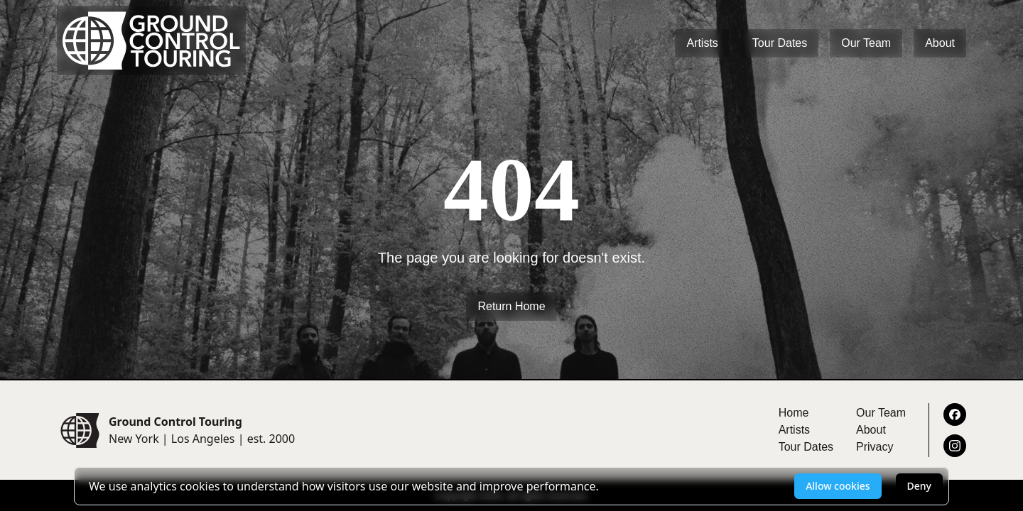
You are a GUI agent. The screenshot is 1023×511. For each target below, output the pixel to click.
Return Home (511, 306)
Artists (702, 43)
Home (794, 413)
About (940, 43)
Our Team (866, 43)
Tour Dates (779, 43)
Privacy (874, 447)
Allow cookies (838, 486)
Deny (919, 486)
